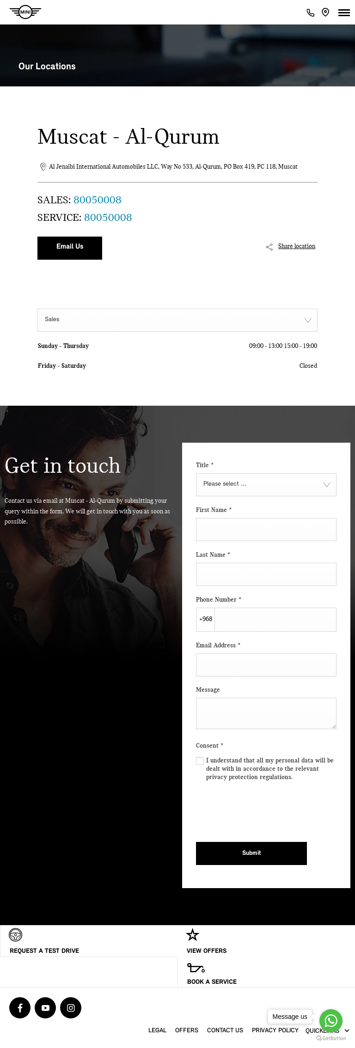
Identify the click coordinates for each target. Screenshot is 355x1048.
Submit (251, 853)
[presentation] (266, 810)
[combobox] (177, 320)
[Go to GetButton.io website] (331, 1039)
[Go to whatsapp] (331, 1020)
